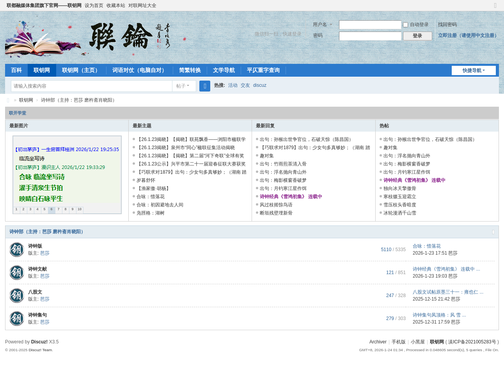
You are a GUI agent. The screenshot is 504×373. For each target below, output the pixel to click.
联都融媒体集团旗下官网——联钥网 (44, 5)
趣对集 (267, 155)
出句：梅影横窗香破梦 (283, 180)
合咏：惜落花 (156, 196)
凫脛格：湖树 (151, 213)
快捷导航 (472, 70)
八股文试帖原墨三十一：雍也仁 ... (448, 292)
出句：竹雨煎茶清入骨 (283, 164)
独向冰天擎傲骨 (399, 188)
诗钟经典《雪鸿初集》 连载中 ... (446, 269)
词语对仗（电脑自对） (139, 70)
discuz (259, 85)
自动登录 (416, 24)
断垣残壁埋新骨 (276, 213)
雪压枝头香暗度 (399, 205)
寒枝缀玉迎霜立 (399, 196)
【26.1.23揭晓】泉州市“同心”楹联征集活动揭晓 (186, 147)
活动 (233, 85)
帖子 (181, 86)
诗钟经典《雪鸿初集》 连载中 (291, 196)
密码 (318, 35)
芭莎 (45, 253)
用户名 (320, 24)
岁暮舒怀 (146, 180)
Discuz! (39, 342)
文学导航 (224, 70)
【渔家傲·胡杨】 (153, 188)
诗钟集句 (37, 315)
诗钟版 (35, 246)
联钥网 (42, 70)
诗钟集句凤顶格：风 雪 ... (439, 315)
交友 (245, 85)
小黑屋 (418, 342)
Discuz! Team (40, 350)
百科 (16, 70)
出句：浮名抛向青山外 (283, 172)
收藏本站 (115, 5)
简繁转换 (190, 70)
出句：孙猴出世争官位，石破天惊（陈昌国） (306, 139)
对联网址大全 (142, 5)
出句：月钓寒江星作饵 (283, 188)
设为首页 (94, 5)
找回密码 (447, 24)
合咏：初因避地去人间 (160, 205)
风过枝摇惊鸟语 (276, 205)
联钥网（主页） (81, 70)
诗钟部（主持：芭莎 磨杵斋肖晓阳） (47, 231)
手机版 (399, 342)
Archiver (378, 342)
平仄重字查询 (263, 70)
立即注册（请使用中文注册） (468, 35)
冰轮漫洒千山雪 (399, 213)
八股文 (35, 292)
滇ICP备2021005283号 (472, 342)
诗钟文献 (37, 269)
